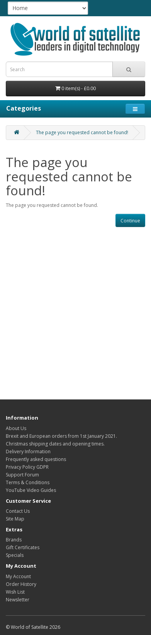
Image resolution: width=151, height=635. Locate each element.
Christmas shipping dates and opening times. (55, 443)
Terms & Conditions (27, 482)
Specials (15, 555)
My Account (18, 576)
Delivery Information (28, 451)
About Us (16, 428)
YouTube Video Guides (31, 490)
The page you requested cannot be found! (82, 132)
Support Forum (22, 474)
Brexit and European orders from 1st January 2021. (61, 436)
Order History (21, 584)
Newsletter (17, 599)
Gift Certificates (22, 547)
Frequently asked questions (36, 459)
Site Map (15, 519)
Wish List (15, 592)
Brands (14, 539)
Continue (130, 220)
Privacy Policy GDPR (27, 467)
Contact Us (18, 511)
